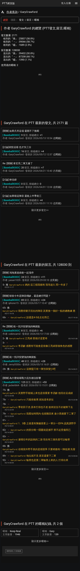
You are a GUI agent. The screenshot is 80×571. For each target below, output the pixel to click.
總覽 (5, 19)
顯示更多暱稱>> (40, 541)
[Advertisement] (40, 95)
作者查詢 (12, 12)
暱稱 (36, 19)
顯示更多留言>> (40, 469)
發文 (21, 19)
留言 (29, 19)
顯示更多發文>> (40, 210)
